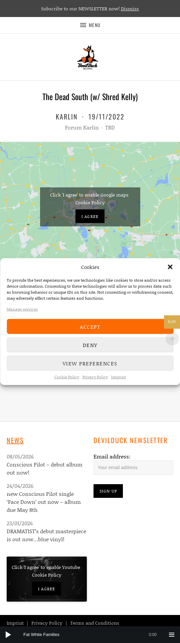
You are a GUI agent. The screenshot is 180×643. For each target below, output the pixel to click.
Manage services (22, 309)
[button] (170, 267)
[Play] (8, 634)
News (15, 440)
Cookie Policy (66, 377)
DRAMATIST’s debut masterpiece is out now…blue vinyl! (46, 535)
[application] (90, 634)
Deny (90, 344)
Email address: (112, 456)
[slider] (93, 634)
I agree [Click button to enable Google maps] (90, 216)
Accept (90, 326)
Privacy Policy (95, 377)
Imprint (118, 377)
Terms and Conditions (94, 622)
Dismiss (130, 8)
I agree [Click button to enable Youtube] (46, 588)
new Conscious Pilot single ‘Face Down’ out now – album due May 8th (44, 502)
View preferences (90, 363)
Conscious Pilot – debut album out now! (44, 468)
